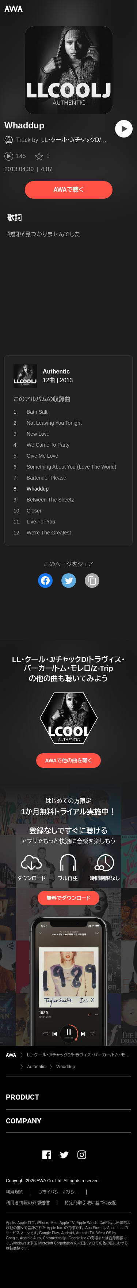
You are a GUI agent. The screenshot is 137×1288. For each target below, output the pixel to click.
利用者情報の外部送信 (28, 1202)
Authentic (56, 371)
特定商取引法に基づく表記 (91, 1202)
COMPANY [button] (23, 1120)
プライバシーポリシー (58, 1192)
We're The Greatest (49, 533)
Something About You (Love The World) (71, 467)
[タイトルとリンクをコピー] (92, 580)
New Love (38, 434)
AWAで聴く (68, 190)
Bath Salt (37, 412)
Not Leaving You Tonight (54, 423)
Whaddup (65, 1066)
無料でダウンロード (68, 898)
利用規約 (14, 1192)
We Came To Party (48, 445)
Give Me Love (42, 456)
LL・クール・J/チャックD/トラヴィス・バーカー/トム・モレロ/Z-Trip (79, 1055)
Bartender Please (46, 478)
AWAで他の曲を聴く (68, 760)
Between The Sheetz (50, 500)
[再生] (124, 129)
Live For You (41, 522)
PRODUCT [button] (22, 1097)
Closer (34, 511)
